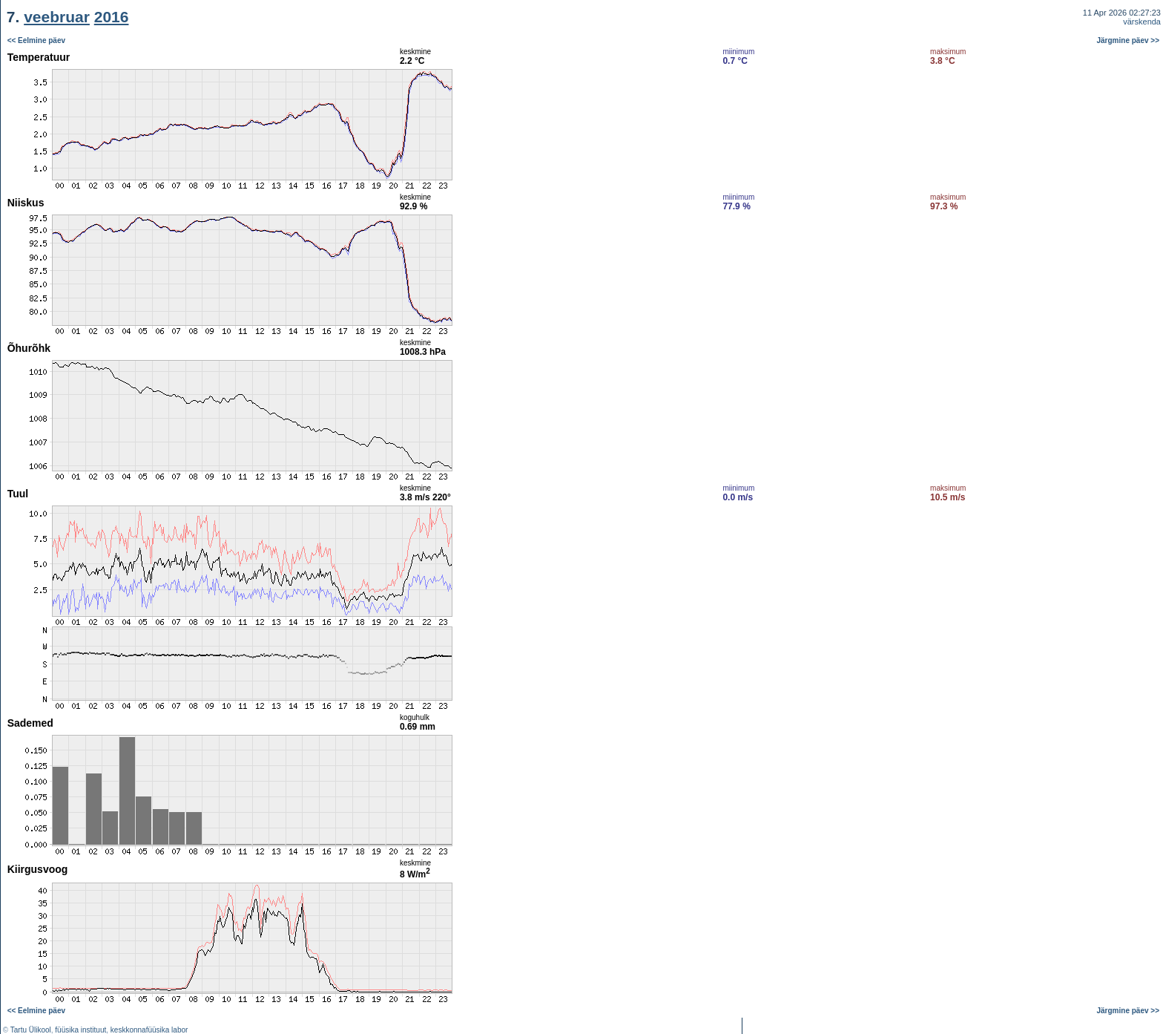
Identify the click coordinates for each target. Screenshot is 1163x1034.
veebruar (57, 16)
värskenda (1142, 21)
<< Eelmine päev (36, 40)
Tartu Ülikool (30, 1030)
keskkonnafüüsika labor (149, 1030)
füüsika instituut (80, 1030)
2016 (111, 16)
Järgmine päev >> (1128, 40)
